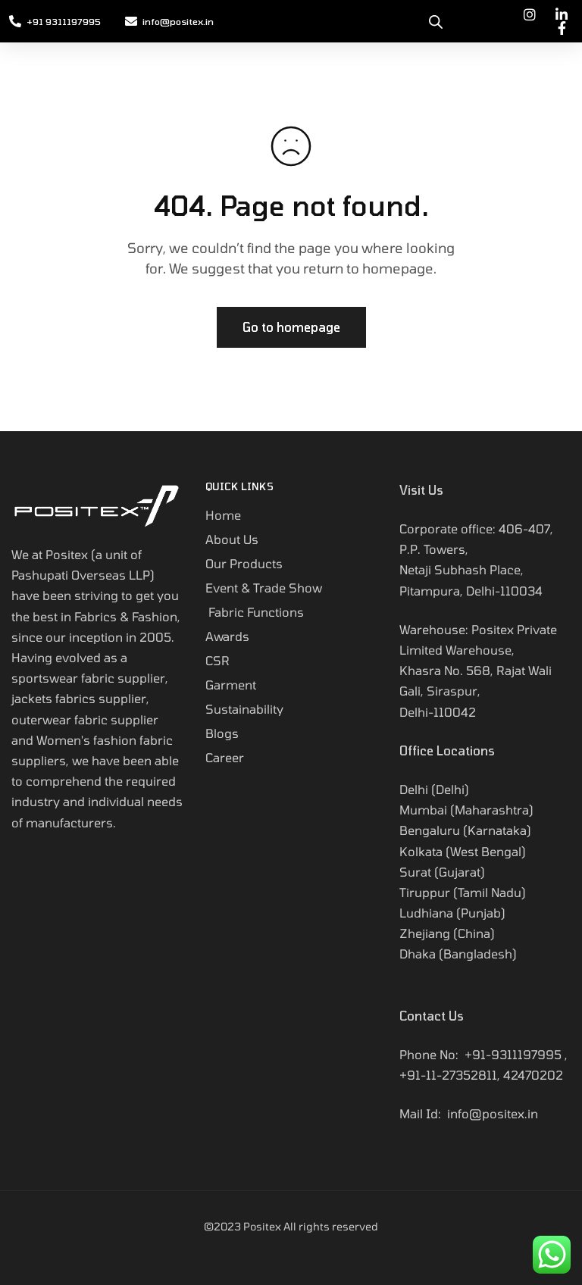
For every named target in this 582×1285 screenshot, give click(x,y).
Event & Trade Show (263, 587)
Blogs (222, 733)
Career (224, 757)
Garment (230, 684)
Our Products (244, 563)
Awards (227, 636)
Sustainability (245, 709)
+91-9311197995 (513, 1054)
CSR (217, 660)
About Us (231, 539)
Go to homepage (291, 327)
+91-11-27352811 (448, 1075)
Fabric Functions (254, 612)
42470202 (533, 1075)
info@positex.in (492, 1113)
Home (223, 515)
